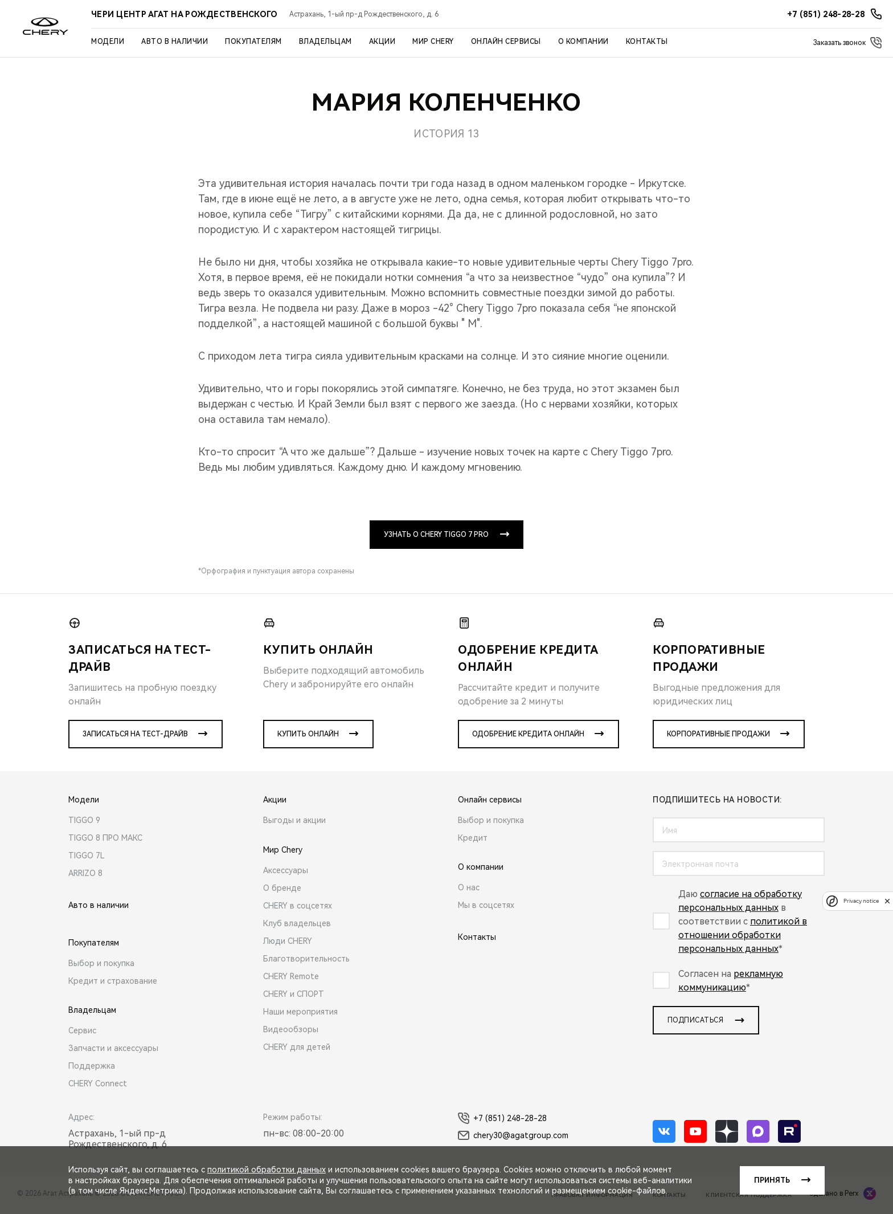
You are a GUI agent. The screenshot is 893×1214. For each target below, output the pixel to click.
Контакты (647, 42)
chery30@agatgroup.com (513, 1135)
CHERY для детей (296, 1047)
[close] (887, 901)
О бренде (282, 888)
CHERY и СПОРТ (293, 994)
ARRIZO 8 (85, 873)
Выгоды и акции (294, 820)
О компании (583, 42)
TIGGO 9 (84, 820)
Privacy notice (861, 901)
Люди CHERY (287, 941)
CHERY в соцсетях (297, 905)
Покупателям (253, 42)
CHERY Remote (291, 976)
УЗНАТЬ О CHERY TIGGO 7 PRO (436, 535)
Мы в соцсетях (486, 905)
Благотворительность (306, 958)
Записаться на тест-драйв (135, 734)
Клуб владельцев (297, 923)
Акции (382, 42)
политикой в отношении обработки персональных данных (742, 935)
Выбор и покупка (101, 963)
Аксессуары (285, 870)
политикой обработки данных (266, 1169)
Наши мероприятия (300, 1011)
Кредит (473, 837)
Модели (107, 42)
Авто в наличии (174, 42)
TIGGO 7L (86, 855)
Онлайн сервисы (506, 42)
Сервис (82, 1030)
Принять (772, 1180)
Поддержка (91, 1065)
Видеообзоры (290, 1029)
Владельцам (325, 42)
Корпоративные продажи (718, 734)
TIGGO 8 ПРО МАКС (105, 837)
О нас (469, 887)
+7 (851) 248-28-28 (502, 1118)
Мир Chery (433, 42)
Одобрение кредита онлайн (528, 734)
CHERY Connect (97, 1083)
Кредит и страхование (112, 980)
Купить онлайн (308, 734)
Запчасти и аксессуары (113, 1048)
